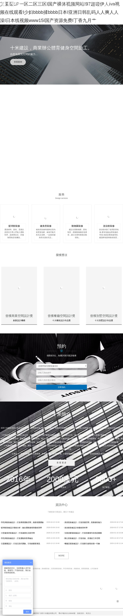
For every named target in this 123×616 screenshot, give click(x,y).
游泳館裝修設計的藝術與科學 (76, 528)
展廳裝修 (77, 569)
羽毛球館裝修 (67, 569)
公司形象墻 (94, 569)
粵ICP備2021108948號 (67, 613)
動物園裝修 (45, 569)
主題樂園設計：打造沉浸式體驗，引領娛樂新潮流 (20, 544)
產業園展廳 (85, 569)
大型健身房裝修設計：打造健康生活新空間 (17, 533)
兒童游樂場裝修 (56, 569)
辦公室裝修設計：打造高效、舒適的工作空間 (82, 539)
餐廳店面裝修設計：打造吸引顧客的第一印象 (82, 544)
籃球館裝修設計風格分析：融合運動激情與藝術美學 (21, 528)
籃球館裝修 (36, 569)
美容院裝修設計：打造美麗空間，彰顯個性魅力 (83, 523)
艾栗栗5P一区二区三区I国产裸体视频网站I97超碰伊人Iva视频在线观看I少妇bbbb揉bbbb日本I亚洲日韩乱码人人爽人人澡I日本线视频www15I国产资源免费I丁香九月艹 (60, 12)
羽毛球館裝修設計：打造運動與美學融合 (16, 539)
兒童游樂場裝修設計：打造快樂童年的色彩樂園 (83, 533)
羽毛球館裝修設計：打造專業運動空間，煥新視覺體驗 (22, 523)
